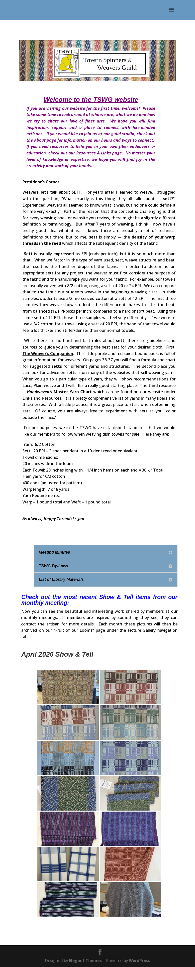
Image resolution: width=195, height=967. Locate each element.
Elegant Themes (85, 960)
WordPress (139, 960)
